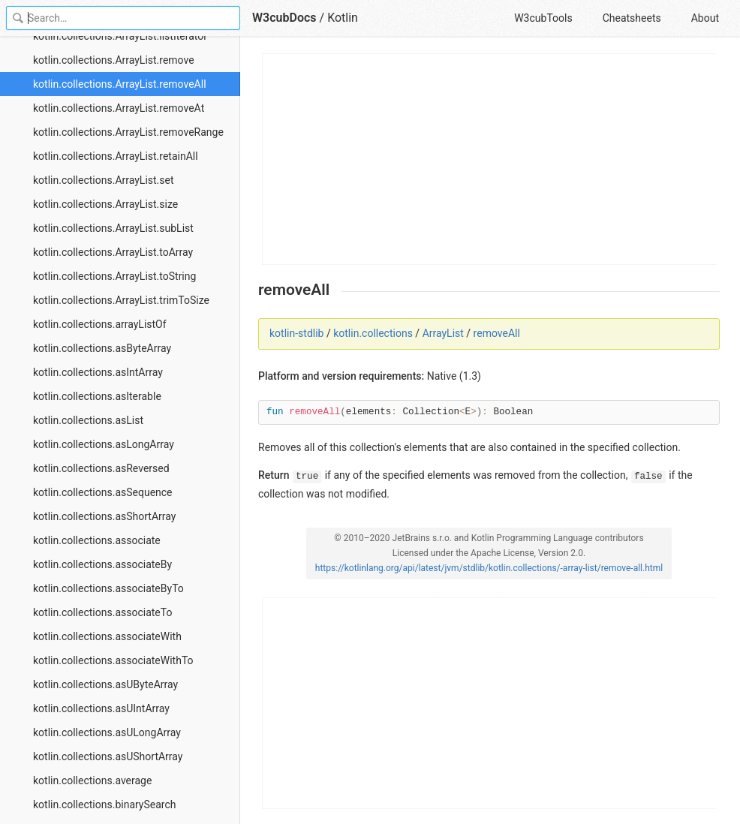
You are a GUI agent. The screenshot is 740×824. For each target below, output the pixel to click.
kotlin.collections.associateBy (102, 564)
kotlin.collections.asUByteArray (105, 684)
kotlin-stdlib (296, 333)
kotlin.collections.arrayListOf (100, 324)
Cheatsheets (632, 18)
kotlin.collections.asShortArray (104, 516)
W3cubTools (543, 18)
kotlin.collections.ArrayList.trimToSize (121, 300)
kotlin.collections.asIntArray (98, 372)
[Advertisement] (490, 159)
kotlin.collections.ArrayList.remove (113, 60)
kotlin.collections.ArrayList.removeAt (118, 108)
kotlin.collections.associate (97, 540)
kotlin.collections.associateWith (107, 636)
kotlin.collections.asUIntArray (101, 708)
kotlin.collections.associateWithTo (113, 660)
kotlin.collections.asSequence (103, 492)
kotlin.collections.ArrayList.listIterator (120, 36)
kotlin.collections (373, 333)
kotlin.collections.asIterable (97, 396)
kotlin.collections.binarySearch (104, 804)
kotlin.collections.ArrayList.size (105, 204)
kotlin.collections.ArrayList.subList (113, 228)
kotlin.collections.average (92, 780)
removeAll (497, 333)
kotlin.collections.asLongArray (103, 444)
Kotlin (342, 18)
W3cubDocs (284, 18)
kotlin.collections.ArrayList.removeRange (128, 132)
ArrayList (443, 333)
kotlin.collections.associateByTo (108, 588)
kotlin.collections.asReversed (101, 468)
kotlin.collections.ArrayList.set (103, 180)
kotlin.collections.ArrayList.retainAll (115, 156)
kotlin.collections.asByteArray (102, 348)
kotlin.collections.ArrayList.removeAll (119, 84)
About (705, 18)
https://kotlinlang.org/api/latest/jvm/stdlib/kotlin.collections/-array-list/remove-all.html (489, 568)
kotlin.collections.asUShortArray (107, 756)
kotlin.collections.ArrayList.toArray (113, 252)
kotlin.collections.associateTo (102, 612)
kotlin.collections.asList (88, 420)
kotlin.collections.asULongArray (107, 732)
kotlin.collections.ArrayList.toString (114, 276)
